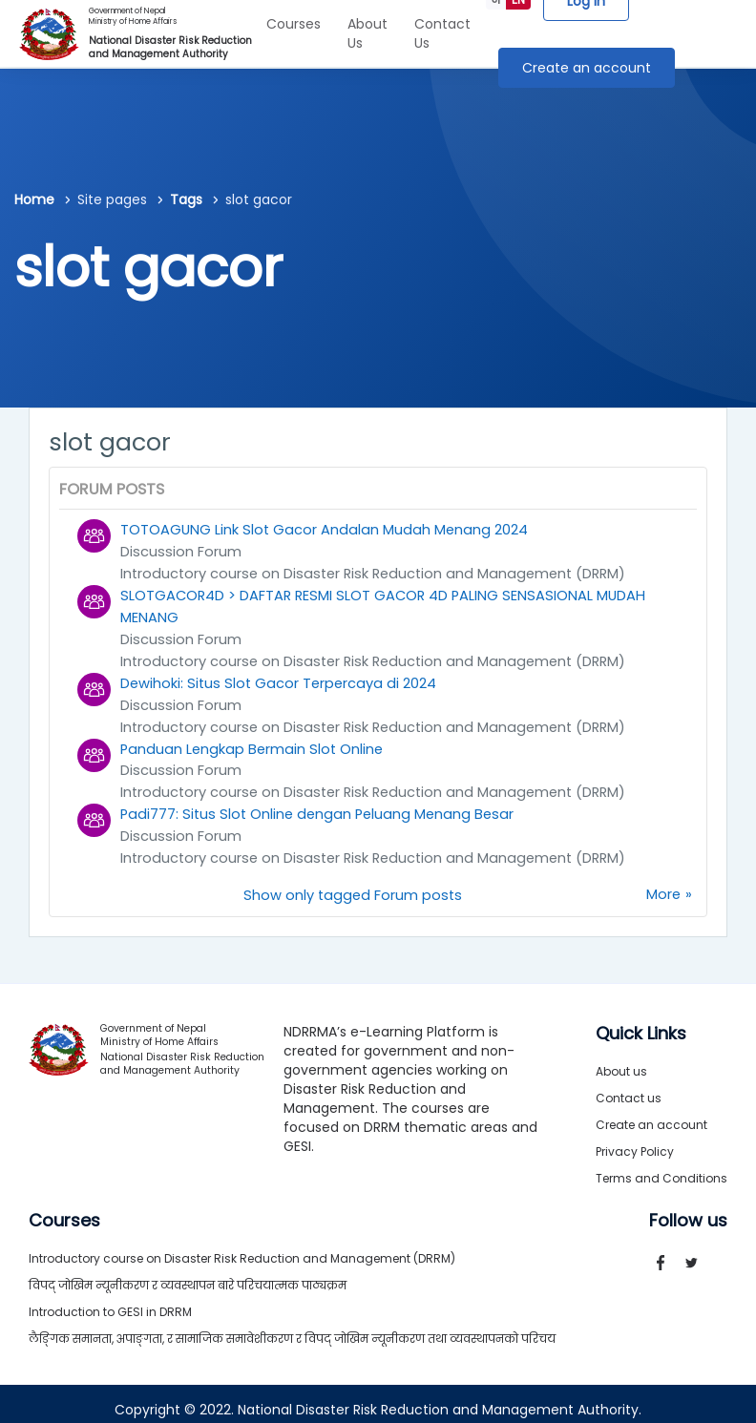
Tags (186, 199)
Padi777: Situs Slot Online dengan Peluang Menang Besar (321, 805)
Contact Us (442, 33)
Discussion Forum (181, 551)
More (663, 884)
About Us (367, 33)
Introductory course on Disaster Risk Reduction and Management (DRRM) (379, 572)
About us (621, 1060)
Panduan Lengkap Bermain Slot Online (254, 742)
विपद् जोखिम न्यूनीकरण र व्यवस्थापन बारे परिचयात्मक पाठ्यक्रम (187, 1274)
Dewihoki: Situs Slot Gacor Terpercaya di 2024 (280, 678)
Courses (293, 23)
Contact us (629, 1086)
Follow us (688, 1209)
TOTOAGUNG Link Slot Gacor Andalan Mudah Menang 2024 (325, 529)
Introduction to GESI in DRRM (110, 1300)
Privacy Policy (635, 1140)
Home (34, 199)
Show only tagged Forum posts (352, 884)
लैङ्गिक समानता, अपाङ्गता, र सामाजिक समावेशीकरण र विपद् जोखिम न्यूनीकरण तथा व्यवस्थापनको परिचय (292, 1327)
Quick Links (641, 1022)
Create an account (586, 67)
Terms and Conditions (661, 1167)
